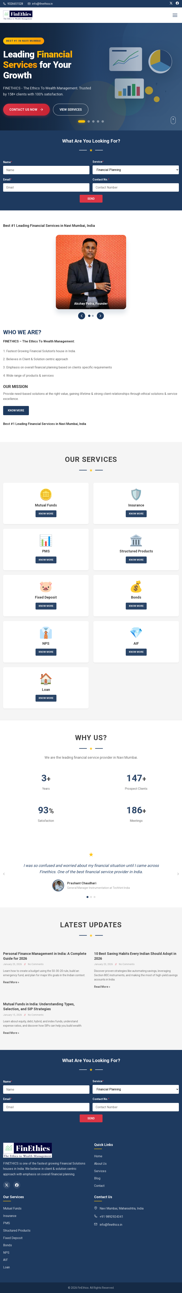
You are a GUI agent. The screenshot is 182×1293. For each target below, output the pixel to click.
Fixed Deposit (12, 1238)
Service (98, 161)
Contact (99, 1186)
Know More (16, 410)
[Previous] (81, 315)
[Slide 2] (93, 316)
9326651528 (13, 3)
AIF (5, 1260)
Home (98, 1156)
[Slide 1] (89, 316)
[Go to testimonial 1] (87, 897)
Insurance (9, 1216)
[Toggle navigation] (175, 15)
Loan (6, 1267)
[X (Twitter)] (171, 4)
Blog (97, 1178)
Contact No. (101, 179)
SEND (91, 198)
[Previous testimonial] (4, 874)
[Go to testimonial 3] (94, 897)
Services (100, 1171)
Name (7, 162)
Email (7, 179)
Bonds (7, 1245)
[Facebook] (177, 4)
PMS (6, 1223)
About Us (100, 1163)
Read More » (11, 994)
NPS (6, 1252)
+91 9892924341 (111, 1216)
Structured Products (16, 1230)
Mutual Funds (12, 1208)
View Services (71, 109)
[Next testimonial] (178, 874)
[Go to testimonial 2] (91, 897)
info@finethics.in (40, 3)
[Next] (100, 315)
